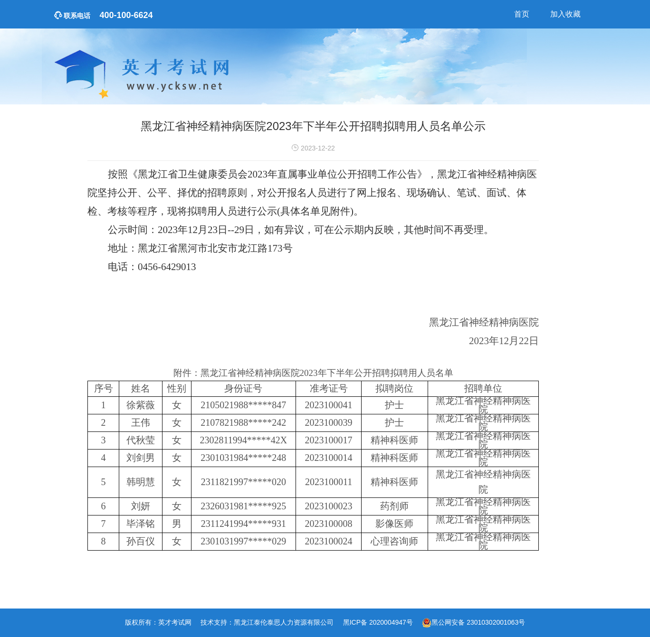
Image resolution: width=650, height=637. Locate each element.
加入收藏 (565, 14)
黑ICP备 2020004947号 (378, 622)
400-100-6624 (103, 15)
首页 (521, 14)
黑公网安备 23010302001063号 (478, 622)
